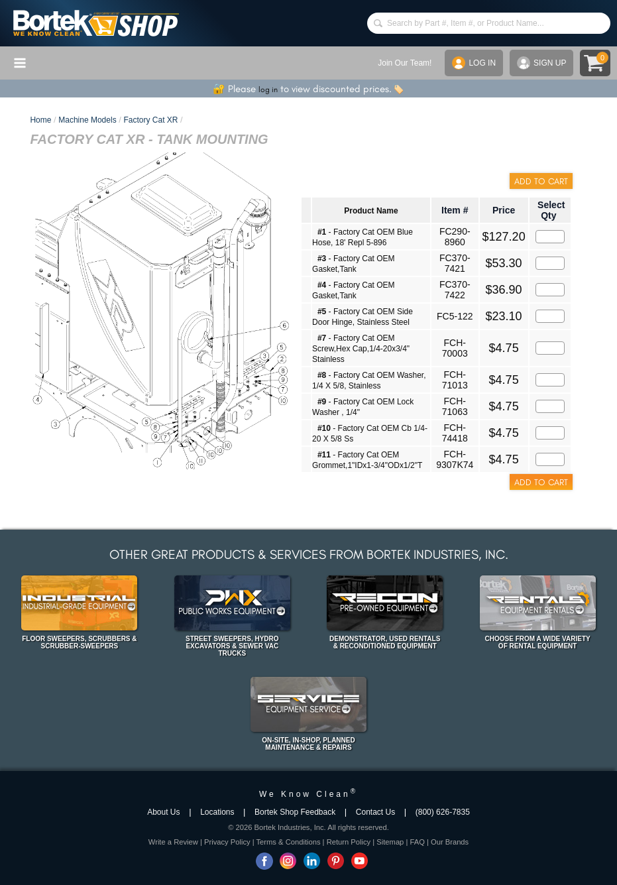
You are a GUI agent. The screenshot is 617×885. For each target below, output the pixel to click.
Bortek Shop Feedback (294, 812)
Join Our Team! (404, 63)
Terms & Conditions (288, 842)
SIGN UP (541, 63)
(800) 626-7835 (443, 812)
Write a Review (173, 842)
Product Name (371, 210)
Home (40, 120)
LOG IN (474, 63)
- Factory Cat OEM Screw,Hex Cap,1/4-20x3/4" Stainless (361, 348)
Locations (217, 812)
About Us (163, 812)
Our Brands (450, 842)
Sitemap (390, 842)
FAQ (417, 842)
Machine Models (87, 120)
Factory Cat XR (150, 120)
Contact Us (375, 812)
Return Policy (349, 842)
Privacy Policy (227, 842)
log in (268, 89)
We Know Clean (308, 794)
